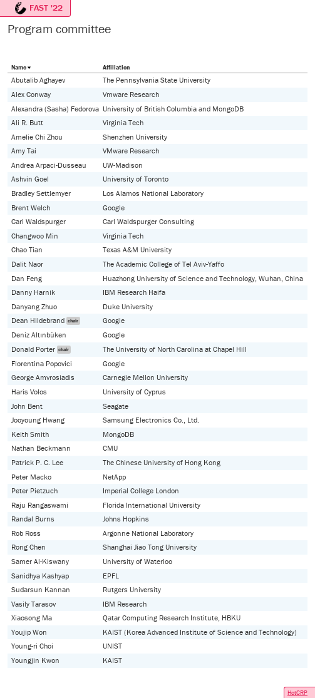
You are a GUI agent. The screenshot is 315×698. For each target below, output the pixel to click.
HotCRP (297, 693)
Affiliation (116, 67)
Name (18, 67)
